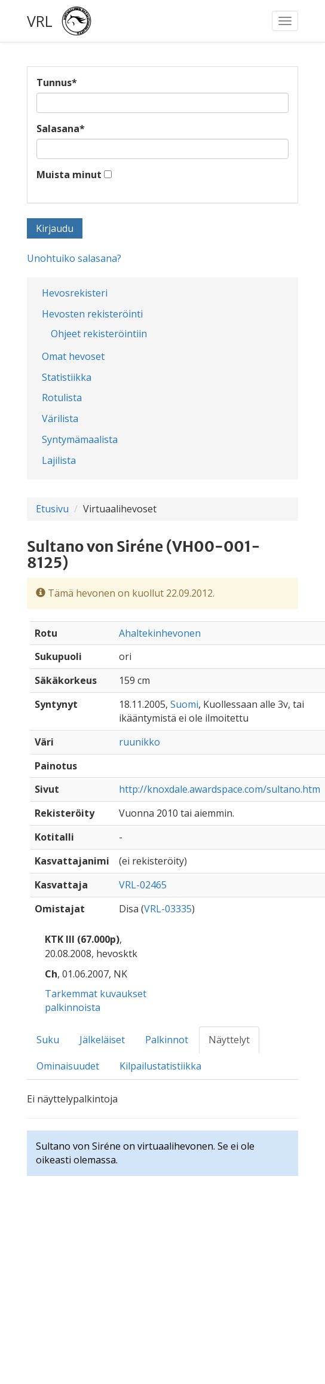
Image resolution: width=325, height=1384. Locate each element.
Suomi (184, 704)
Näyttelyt (229, 1039)
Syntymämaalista (80, 439)
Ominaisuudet (67, 1066)
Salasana (60, 128)
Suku (47, 1039)
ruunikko (139, 741)
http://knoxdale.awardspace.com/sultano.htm (219, 789)
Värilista (60, 418)
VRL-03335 (168, 908)
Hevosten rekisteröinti (92, 313)
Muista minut (69, 174)
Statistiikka (66, 377)
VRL (40, 21)
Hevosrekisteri (75, 293)
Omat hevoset (73, 356)
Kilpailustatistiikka (160, 1066)
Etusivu (52, 508)
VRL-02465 (143, 884)
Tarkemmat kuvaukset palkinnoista (95, 1000)
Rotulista (62, 397)
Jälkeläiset (102, 1039)
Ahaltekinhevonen (160, 633)
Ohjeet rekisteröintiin (99, 333)
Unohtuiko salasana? (74, 258)
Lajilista (59, 460)
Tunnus (56, 82)
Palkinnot (166, 1039)
